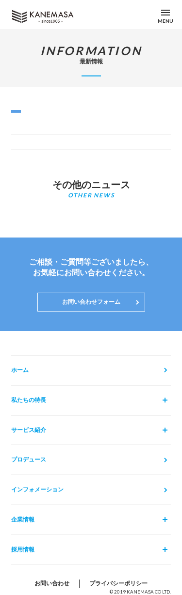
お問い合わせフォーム (91, 301)
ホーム (20, 369)
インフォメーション (37, 489)
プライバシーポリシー (118, 583)
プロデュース (28, 459)
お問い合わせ (51, 583)
